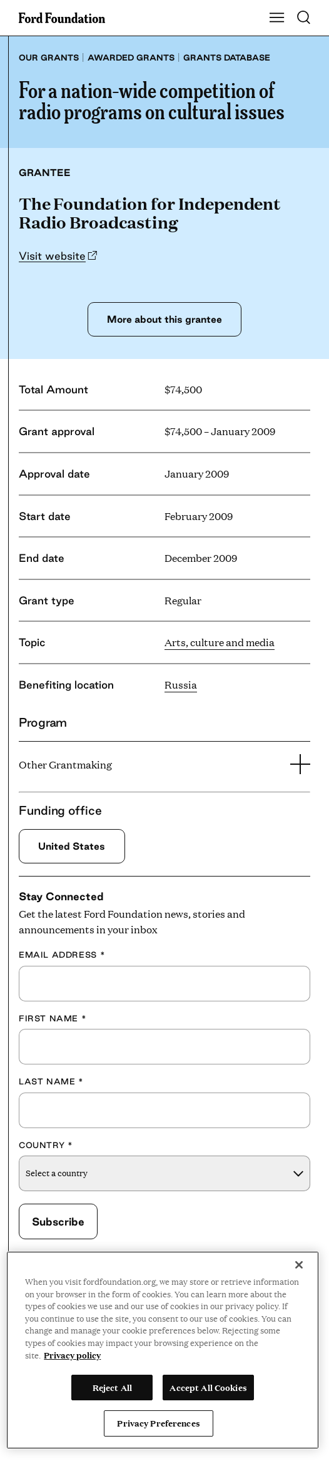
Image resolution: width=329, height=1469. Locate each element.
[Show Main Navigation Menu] (277, 18)
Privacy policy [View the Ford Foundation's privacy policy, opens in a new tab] (72, 1355)
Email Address (62, 954)
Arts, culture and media (219, 642)
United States (71, 846)
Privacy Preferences (158, 1423)
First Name (52, 1018)
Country (46, 1145)
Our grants (49, 57)
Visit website (52, 256)
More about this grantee (164, 319)
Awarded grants (131, 57)
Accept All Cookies (208, 1387)
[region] (162, 1350)
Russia (180, 684)
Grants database (226, 57)
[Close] (299, 1265)
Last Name (51, 1081)
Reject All (112, 1387)
